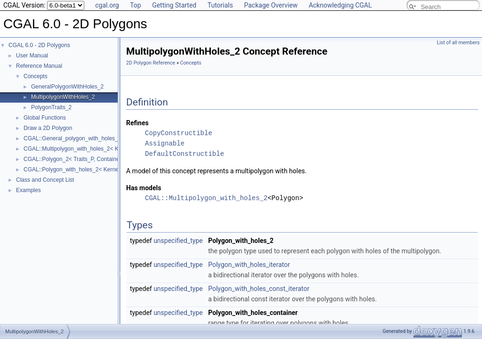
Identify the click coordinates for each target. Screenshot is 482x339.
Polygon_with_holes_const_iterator (258, 288)
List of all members (458, 43)
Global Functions (45, 117)
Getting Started (174, 5)
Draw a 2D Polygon (48, 128)
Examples (28, 190)
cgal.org (107, 5)
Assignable (165, 143)
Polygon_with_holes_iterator (249, 264)
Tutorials (220, 5)
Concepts (36, 76)
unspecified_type (178, 240)
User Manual (32, 55)
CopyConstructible (178, 133)
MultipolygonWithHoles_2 (63, 97)
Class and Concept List (45, 180)
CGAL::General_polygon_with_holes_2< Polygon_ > (89, 138)
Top (135, 5)
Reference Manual (39, 66)
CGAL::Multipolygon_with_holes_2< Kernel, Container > (94, 148)
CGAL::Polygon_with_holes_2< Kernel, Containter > (89, 169)
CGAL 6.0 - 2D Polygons (39, 45)
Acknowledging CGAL (340, 5)
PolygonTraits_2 (51, 107)
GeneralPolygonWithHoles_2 (67, 86)
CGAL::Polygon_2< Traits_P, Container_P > (78, 159)
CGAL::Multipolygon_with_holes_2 (206, 198)
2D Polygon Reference (150, 63)
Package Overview (270, 5)
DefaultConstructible (184, 153)
